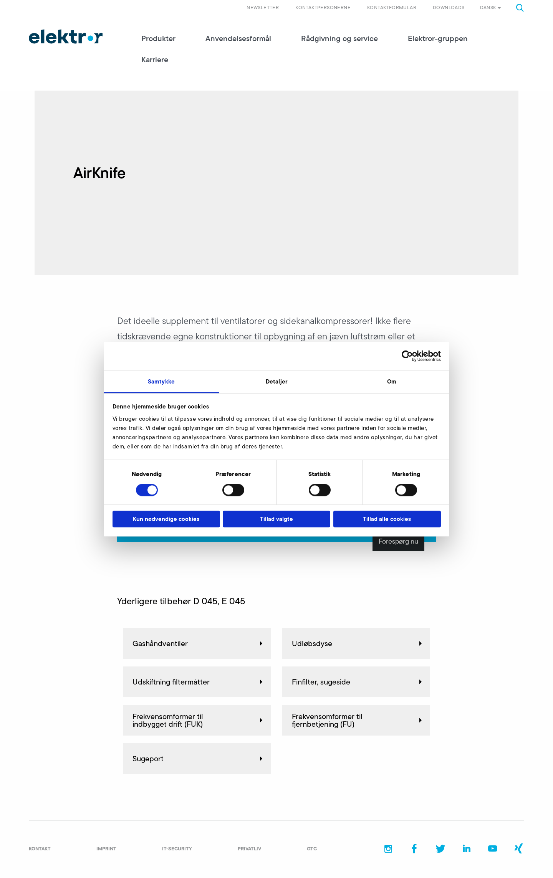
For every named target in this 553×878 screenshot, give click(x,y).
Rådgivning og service (339, 38)
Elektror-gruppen (438, 38)
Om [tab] (391, 381)
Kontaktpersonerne (323, 7)
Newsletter (263, 7)
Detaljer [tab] (276, 381)
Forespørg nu (398, 541)
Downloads (449, 7)
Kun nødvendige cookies (166, 519)
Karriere (154, 59)
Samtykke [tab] (161, 381)
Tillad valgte (276, 519)
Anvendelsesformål (238, 38)
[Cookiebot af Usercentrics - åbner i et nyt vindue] (407, 356)
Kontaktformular (391, 7)
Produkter (158, 38)
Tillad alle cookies (387, 519)
